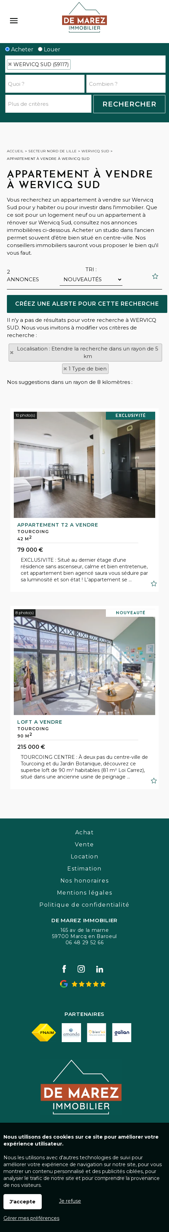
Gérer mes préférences (31, 1218)
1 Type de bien (88, 368)
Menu (14, 20)
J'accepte (23, 1202)
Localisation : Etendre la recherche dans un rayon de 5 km (87, 352)
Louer (49, 49)
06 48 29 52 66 (85, 942)
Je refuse (70, 1201)
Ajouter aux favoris (153, 680)
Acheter (19, 49)
